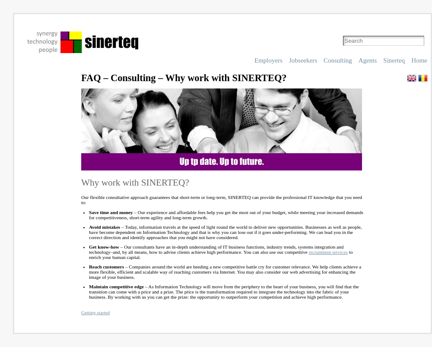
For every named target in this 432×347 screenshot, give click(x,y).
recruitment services (328, 252)
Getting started (95, 312)
